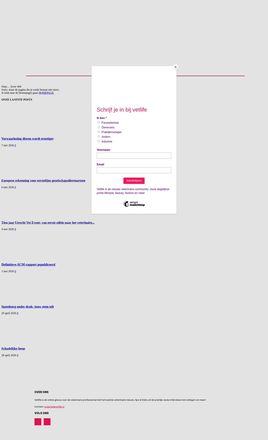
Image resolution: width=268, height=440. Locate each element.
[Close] (175, 67)
